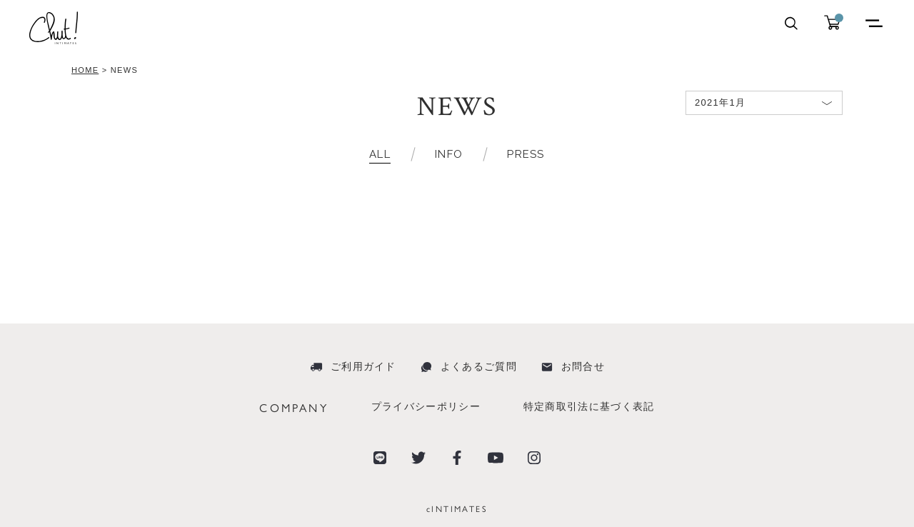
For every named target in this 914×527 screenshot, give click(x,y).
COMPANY (293, 407)
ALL (380, 154)
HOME (85, 70)
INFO (449, 154)
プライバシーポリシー (426, 406)
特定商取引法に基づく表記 (589, 406)
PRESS (526, 154)
